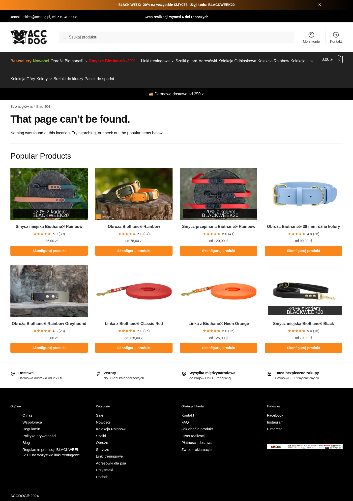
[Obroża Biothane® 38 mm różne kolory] (303, 188)
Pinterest (274, 423)
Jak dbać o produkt (197, 423)
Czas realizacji (193, 430)
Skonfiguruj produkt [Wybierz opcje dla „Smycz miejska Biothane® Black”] (303, 342)
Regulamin (31, 423)
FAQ (185, 416)
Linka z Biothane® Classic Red (134, 318)
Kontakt (336, 37)
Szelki (101, 430)
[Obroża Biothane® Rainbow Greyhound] (49, 285)
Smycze (102, 443)
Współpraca (32, 416)
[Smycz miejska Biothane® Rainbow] (49, 188)
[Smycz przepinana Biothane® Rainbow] (218, 188)
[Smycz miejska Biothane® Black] (303, 285)
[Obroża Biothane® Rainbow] (134, 188)
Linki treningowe (109, 450)
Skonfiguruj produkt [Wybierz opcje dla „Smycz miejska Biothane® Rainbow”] (49, 245)
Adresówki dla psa (111, 457)
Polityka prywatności (39, 430)
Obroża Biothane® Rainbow (134, 220)
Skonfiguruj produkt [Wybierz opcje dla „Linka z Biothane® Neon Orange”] (218, 342)
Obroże (102, 436)
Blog (26, 436)
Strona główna (21, 101)
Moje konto (311, 37)
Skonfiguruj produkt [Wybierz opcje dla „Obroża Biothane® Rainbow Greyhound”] (49, 342)
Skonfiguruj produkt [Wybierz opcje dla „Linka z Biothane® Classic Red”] (133, 342)
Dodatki (102, 471)
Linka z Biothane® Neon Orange (218, 318)
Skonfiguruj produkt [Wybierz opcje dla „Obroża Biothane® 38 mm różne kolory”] (303, 245)
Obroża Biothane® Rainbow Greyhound (49, 318)
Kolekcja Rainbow (110, 423)
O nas (27, 409)
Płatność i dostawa (196, 436)
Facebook (275, 409)
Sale (99, 409)
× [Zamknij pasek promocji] (319, 4)
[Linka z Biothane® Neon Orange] (218, 285)
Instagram (275, 416)
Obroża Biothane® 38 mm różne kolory (303, 220)
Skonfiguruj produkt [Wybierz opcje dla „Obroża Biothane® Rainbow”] (133, 245)
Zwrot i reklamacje (196, 443)
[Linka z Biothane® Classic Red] (134, 285)
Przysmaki (104, 464)
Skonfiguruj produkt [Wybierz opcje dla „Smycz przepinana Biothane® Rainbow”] (218, 245)
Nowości (103, 416)
